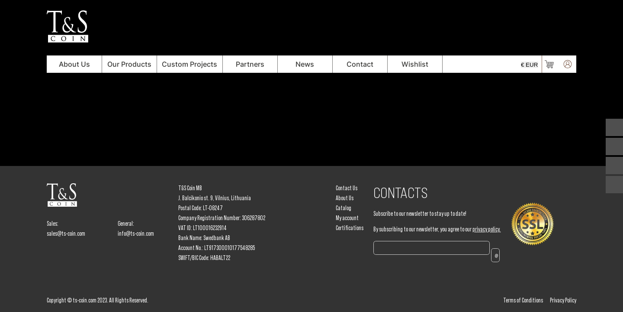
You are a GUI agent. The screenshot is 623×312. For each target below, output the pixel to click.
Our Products (129, 64)
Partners (250, 64)
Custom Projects (189, 64)
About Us (74, 64)
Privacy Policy (563, 300)
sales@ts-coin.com (66, 233)
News (304, 64)
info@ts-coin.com (136, 233)
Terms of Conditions (523, 300)
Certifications (349, 227)
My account (347, 217)
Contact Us (346, 188)
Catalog (343, 208)
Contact (360, 64)
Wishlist (414, 64)
